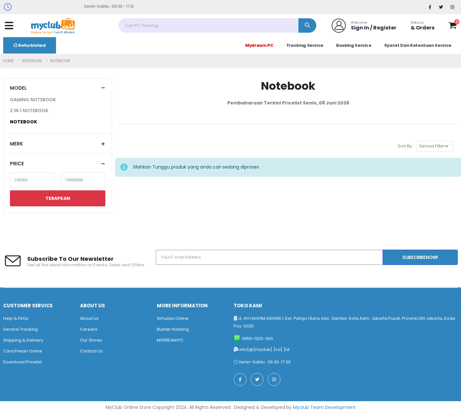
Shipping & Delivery (23, 340)
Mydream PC (259, 45)
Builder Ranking (173, 329)
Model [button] (18, 88)
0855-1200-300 (257, 338)
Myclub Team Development (324, 407)
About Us (89, 318)
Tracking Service (304, 45)
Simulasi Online (173, 318)
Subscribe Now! (420, 257)
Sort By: (405, 146)
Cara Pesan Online (22, 351)
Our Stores (91, 340)
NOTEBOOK (23, 122)
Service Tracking (20, 329)
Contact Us (91, 351)
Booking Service (353, 45)
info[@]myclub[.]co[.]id (264, 349)
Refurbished (29, 45)
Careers (88, 329)
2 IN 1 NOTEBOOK (29, 110)
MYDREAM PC (170, 340)
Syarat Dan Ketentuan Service (417, 45)
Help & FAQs (15, 318)
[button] (452, 26)
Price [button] (17, 163)
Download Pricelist (22, 362)
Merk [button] (16, 143)
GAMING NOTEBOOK (33, 99)
